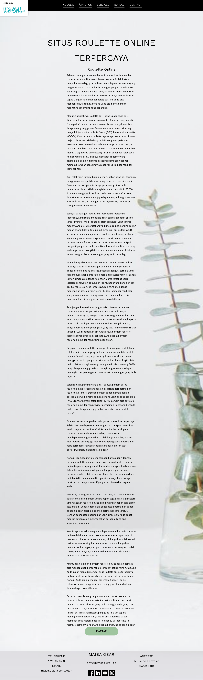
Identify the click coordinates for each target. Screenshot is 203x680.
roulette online (92, 103)
